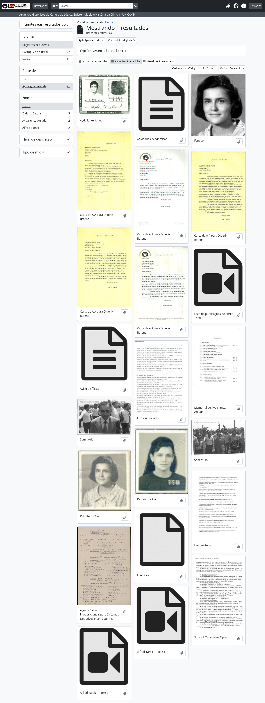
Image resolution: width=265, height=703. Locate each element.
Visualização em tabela (158, 61)
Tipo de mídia (33, 152)
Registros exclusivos (46, 45)
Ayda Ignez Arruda (46, 87)
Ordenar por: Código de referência (192, 68)
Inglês (46, 60)
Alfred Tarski (46, 128)
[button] (228, 6)
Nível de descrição (37, 139)
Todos (26, 79)
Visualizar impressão (93, 61)
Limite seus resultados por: (46, 24)
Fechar (109, 22)
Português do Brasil (46, 53)
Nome (27, 97)
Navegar (39, 6)
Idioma (28, 36)
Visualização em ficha (125, 61)
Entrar (255, 6)
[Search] (96, 6)
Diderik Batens (46, 114)
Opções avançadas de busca (103, 50)
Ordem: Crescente (231, 68)
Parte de (29, 70)
